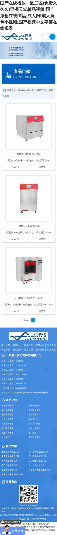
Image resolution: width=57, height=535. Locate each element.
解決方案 (28, 345)
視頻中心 (5, 350)
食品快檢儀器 (7, 410)
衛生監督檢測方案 (9, 470)
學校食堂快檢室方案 (37, 456)
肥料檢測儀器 (34, 424)
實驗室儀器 (42, 90)
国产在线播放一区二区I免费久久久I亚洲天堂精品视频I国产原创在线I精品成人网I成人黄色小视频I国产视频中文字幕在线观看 (28, 16)
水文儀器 (32, 433)
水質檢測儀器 (34, 410)
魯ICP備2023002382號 (36, 519)
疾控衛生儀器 (7, 428)
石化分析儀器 (7, 419)
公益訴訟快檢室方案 (37, 461)
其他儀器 (5, 437)
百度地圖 (51, 350)
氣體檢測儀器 (34, 437)
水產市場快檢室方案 (10, 456)
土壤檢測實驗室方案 (10, 452)
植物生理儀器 (7, 414)
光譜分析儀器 (7, 433)
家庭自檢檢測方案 (9, 465)
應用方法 (40, 345)
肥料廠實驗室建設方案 (38, 452)
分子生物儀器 (34, 405)
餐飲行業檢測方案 (36, 465)
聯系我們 (28, 350)
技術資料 (17, 350)
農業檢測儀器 (7, 424)
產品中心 (31, 90)
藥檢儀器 (32, 419)
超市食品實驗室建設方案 (39, 470)
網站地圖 (40, 350)
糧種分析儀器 (7, 405)
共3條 (26, 320)
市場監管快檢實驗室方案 (12, 474)
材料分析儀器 (34, 428)
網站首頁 (22, 90)
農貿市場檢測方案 (9, 461)
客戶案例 (51, 345)
